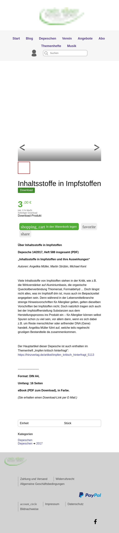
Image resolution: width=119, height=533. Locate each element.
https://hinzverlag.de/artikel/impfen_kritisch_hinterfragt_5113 (56, 354)
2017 (39, 443)
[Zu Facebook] (95, 521)
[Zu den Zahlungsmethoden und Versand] (90, 497)
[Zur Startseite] (59, 28)
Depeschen (25, 440)
